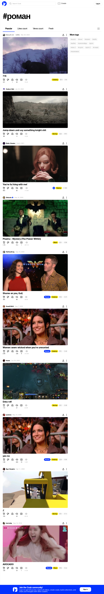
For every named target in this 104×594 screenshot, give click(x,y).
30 (65, 459)
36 (65, 242)
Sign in (85, 589)
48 (65, 405)
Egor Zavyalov (10, 469)
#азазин (87, 39)
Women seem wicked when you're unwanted (26, 347)
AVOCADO (8, 564)
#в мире (95, 47)
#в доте (80, 47)
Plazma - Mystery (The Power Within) (22, 238)
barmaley (9, 523)
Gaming (55, 134)
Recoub (47, 297)
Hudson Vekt (10, 89)
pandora (8, 415)
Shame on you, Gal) (13, 293)
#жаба (94, 39)
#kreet (80, 39)
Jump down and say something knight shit (24, 130)
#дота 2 (88, 47)
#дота (91, 43)
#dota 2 (73, 47)
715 (4, 76)
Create (61, 3)
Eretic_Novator (10, 143)
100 (65, 188)
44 (65, 568)
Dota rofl (7, 401)
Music (55, 242)
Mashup (58, 188)
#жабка (73, 43)
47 (65, 297)
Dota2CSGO (10, 306)
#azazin (73, 39)
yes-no (6, 456)
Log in (98, 4)
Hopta (8, 360)
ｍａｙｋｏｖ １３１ (13, 35)
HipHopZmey (10, 252)
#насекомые (75, 51)
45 (65, 351)
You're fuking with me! (15, 184)
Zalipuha (8, 197)
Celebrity (55, 80)
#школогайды (82, 43)
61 (65, 134)
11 (65, 514)
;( (3, 510)
